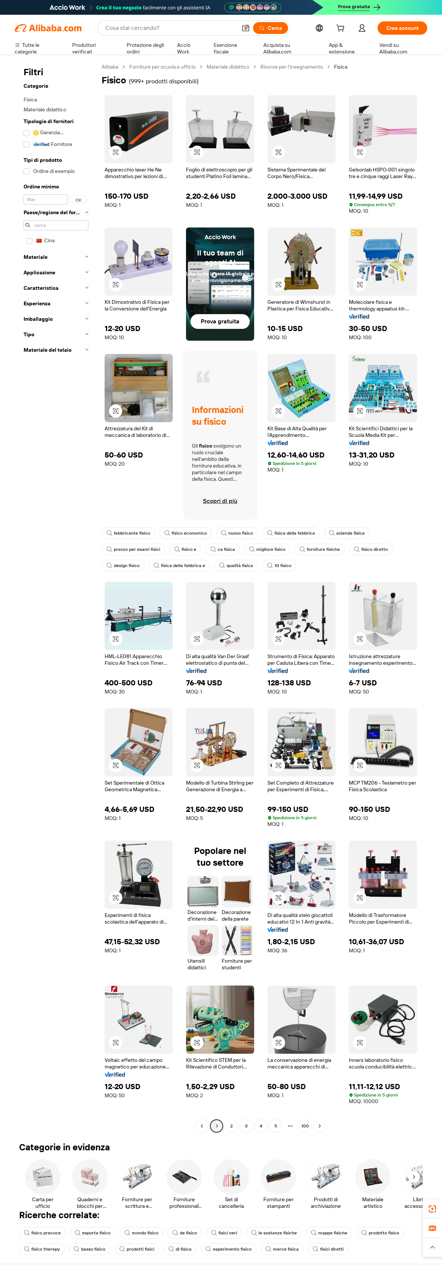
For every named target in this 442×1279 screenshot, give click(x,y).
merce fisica (282, 1249)
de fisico (184, 1233)
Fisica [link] (340, 67)
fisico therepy (42, 1249)
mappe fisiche (329, 1233)
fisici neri (224, 1233)
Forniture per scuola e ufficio (162, 67)
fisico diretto (371, 549)
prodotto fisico (380, 1233)
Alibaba (110, 67)
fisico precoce (42, 1233)
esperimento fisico (229, 1249)
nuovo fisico (237, 533)
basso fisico (89, 1249)
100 (305, 1126)
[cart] (341, 29)
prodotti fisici (136, 1249)
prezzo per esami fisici (133, 549)
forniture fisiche (319, 549)
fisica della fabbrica (291, 533)
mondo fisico (141, 1233)
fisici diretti (328, 1249)
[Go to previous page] (201, 1126)
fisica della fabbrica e (179, 566)
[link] (432, 1209)
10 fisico (279, 566)
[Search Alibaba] (170, 28)
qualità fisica (236, 566)
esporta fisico (92, 1233)
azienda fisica (347, 533)
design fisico (123, 566)
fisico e (185, 549)
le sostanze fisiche (274, 1233)
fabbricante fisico (128, 533)
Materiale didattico (228, 67)
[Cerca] (270, 28)
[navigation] (56, 597)
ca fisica (222, 549)
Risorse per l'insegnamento (291, 67)
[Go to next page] (319, 1126)
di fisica (180, 1249)
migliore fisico (267, 549)
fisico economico (185, 533)
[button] (245, 28)
